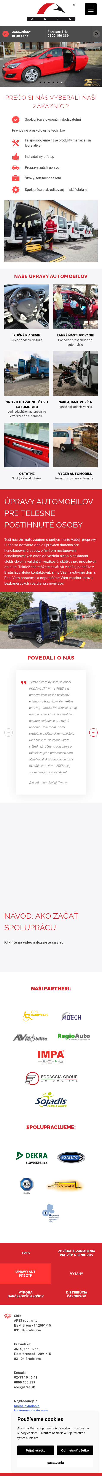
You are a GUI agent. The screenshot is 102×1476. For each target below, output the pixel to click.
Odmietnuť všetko (75, 1450)
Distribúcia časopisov (76, 1294)
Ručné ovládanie (27, 1406)
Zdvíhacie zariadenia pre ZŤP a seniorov (76, 1253)
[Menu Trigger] (91, 9)
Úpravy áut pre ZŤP (25, 1274)
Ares (25, 1253)
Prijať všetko (35, 1450)
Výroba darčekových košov (26, 1294)
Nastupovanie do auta (31, 1411)
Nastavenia (55, 1462)
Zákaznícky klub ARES (21, 34)
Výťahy (76, 1274)
